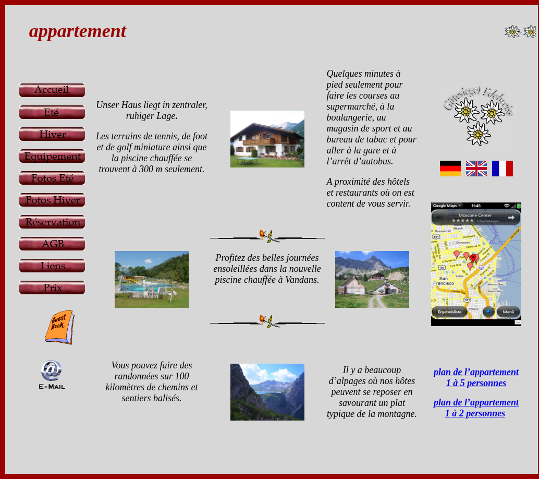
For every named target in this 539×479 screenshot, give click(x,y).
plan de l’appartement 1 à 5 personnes (476, 377)
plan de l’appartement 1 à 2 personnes (476, 407)
